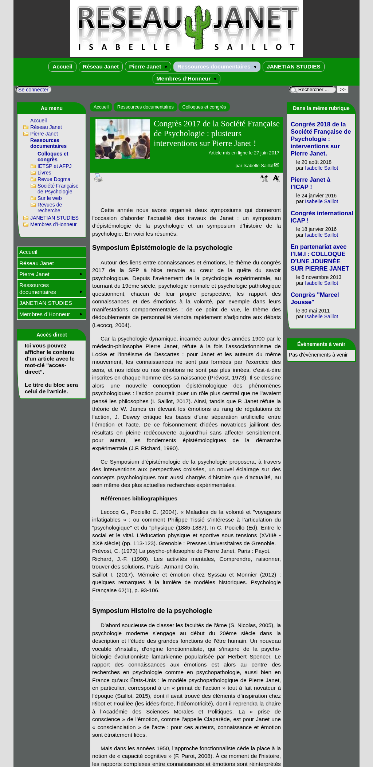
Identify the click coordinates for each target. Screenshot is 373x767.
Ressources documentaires (216, 66)
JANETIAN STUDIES (294, 66)
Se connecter (33, 90)
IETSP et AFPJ (55, 166)
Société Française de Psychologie (58, 188)
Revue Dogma (54, 179)
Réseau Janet (101, 66)
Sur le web (50, 198)
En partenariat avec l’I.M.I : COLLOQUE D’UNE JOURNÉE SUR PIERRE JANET (320, 257)
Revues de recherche (50, 207)
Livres (44, 173)
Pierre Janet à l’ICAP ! (310, 183)
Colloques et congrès (204, 107)
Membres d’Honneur (187, 78)
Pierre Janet (148, 66)
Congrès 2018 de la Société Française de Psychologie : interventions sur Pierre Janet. (321, 139)
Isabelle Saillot (258, 165)
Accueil (62, 66)
